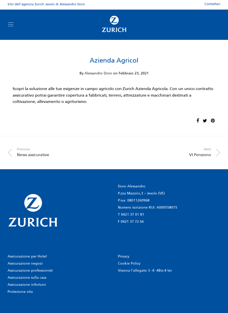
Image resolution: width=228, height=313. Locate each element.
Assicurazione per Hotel (27, 257)
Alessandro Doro (98, 73)
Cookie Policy (129, 264)
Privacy (123, 257)
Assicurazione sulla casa (27, 278)
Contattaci (212, 4)
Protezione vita (20, 292)
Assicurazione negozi (25, 264)
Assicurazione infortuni (27, 285)
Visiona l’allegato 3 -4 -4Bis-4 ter (145, 271)
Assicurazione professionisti (30, 271)
